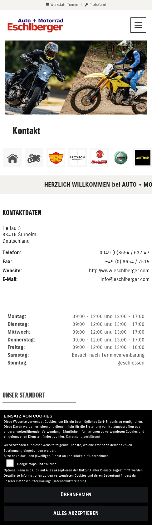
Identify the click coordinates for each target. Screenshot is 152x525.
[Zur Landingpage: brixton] (77, 157)
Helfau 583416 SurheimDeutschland (19, 234)
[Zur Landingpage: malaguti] (99, 157)
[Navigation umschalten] (138, 25)
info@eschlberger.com (125, 279)
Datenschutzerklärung (83, 437)
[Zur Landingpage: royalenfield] (56, 157)
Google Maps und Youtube (36, 464)
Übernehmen (76, 495)
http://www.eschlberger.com (119, 271)
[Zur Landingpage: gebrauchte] (34, 157)
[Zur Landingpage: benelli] (120, 157)
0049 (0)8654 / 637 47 (125, 252)
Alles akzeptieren (76, 513)
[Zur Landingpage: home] (12, 157)
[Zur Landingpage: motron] (142, 157)
